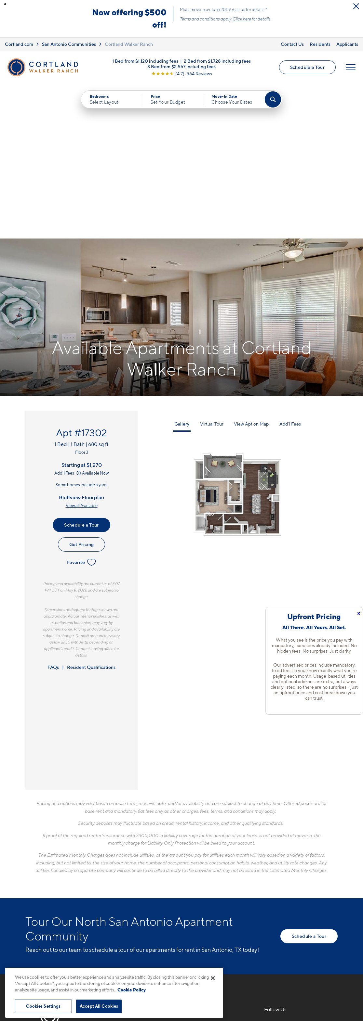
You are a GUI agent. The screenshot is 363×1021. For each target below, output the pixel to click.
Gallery (181, 269)
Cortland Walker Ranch (129, 44)
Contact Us (292, 44)
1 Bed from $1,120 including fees (145, 60)
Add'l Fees (68, 318)
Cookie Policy (131, 989)
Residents (320, 44)
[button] (5, 4)
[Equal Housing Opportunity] (126, 905)
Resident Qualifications (91, 512)
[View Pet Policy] (178, 905)
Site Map (210, 964)
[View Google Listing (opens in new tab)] (181, 73)
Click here (242, 18)
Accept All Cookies (99, 1006)
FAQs (53, 512)
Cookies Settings (43, 1006)
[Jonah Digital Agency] (322, 961)
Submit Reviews (180, 964)
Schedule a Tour (307, 67)
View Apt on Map (251, 269)
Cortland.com (19, 44)
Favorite (81, 407)
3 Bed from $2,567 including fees (181, 66)
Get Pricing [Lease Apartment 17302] (81, 389)
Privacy (151, 964)
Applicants (347, 44)
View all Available (82, 350)
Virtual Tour (211, 269)
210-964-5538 (141, 869)
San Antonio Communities (69, 44)
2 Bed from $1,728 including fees (217, 60)
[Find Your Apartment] (273, 99)
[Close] (213, 978)
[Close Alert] (356, 6)
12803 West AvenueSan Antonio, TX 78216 (150, 885)
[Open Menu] (351, 67)
